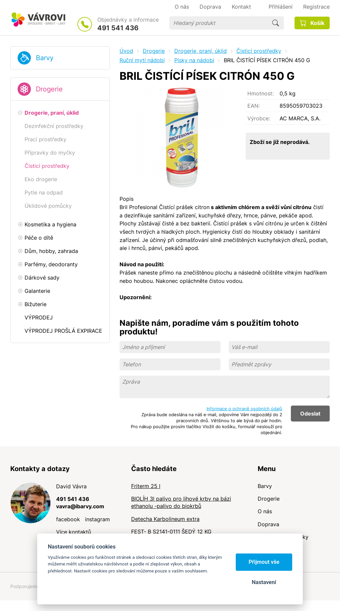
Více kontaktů (73, 532)
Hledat (275, 23)
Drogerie (49, 89)
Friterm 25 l (145, 486)
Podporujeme (24, 586)
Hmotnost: (260, 93)
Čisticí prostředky (258, 51)
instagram (97, 519)
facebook (68, 519)
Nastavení (264, 582)
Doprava (268, 524)
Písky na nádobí (194, 60)
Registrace (316, 6)
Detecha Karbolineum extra (165, 519)
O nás (265, 511)
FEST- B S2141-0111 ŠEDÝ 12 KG (171, 531)
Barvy (44, 58)
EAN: (253, 105)
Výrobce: (258, 118)
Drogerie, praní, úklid (200, 51)
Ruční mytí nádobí (142, 60)
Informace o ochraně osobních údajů (244, 408)
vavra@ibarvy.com (80, 506)
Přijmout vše (264, 562)
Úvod (126, 51)
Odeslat (310, 413)
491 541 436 (117, 28)
